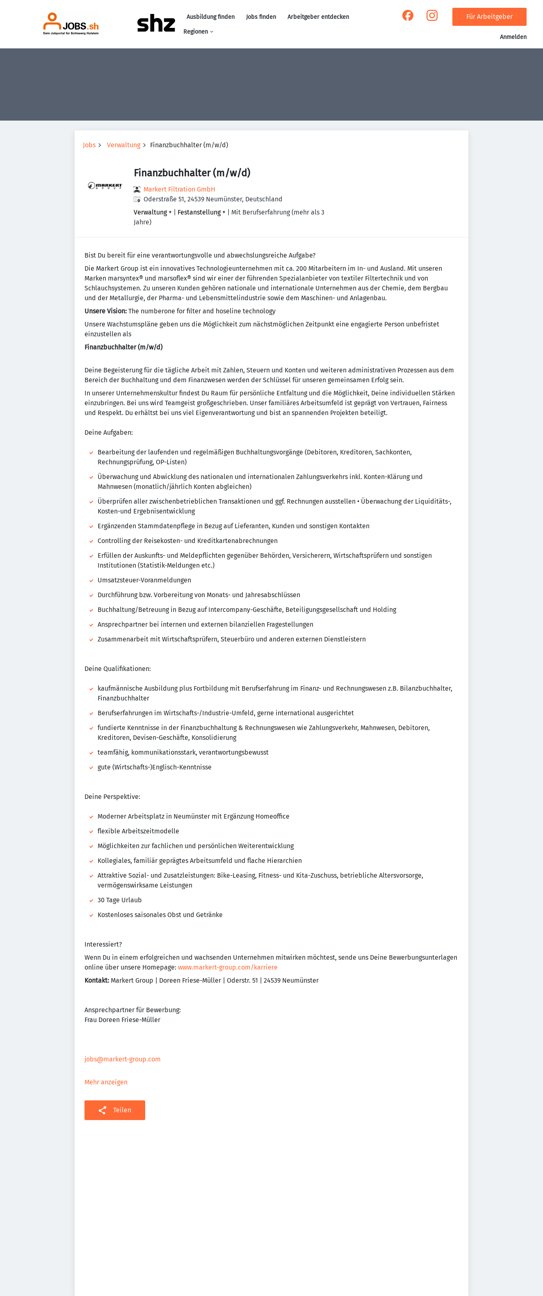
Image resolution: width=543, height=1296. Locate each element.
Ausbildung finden (211, 17)
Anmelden (513, 37)
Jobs (89, 145)
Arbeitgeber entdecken (318, 17)
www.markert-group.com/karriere (228, 967)
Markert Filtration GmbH (179, 189)
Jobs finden (261, 17)
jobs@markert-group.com (122, 1059)
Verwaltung (123, 145)
